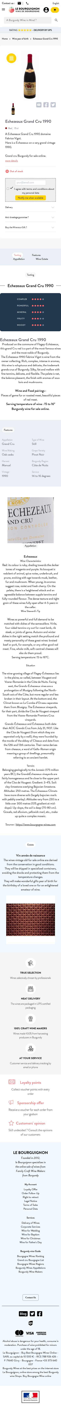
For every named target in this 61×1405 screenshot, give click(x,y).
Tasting (17, 255)
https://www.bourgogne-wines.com (36, 824)
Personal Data (30, 1209)
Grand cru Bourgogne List (30, 1260)
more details (11, 161)
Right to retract (30, 1197)
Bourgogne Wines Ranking (30, 1256)
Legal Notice (30, 1201)
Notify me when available (30, 198)
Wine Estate (42, 259)
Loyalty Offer (30, 1189)
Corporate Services (30, 1227)
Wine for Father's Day (31, 1242)
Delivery (30, 207)
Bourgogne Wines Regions (30, 1264)
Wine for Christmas (30, 1238)
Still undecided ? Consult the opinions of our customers (30, 1132)
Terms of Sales (30, 1205)
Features (36, 255)
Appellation (19, 259)
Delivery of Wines (31, 1223)
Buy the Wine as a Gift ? (30, 227)
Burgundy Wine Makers (30, 1272)
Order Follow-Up (30, 1193)
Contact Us (30, 1297)
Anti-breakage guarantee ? (30, 217)
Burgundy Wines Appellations (31, 1268)
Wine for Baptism (30, 1234)
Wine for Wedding (30, 1231)
